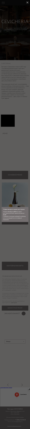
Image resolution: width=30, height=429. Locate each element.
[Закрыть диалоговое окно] (27, 2)
